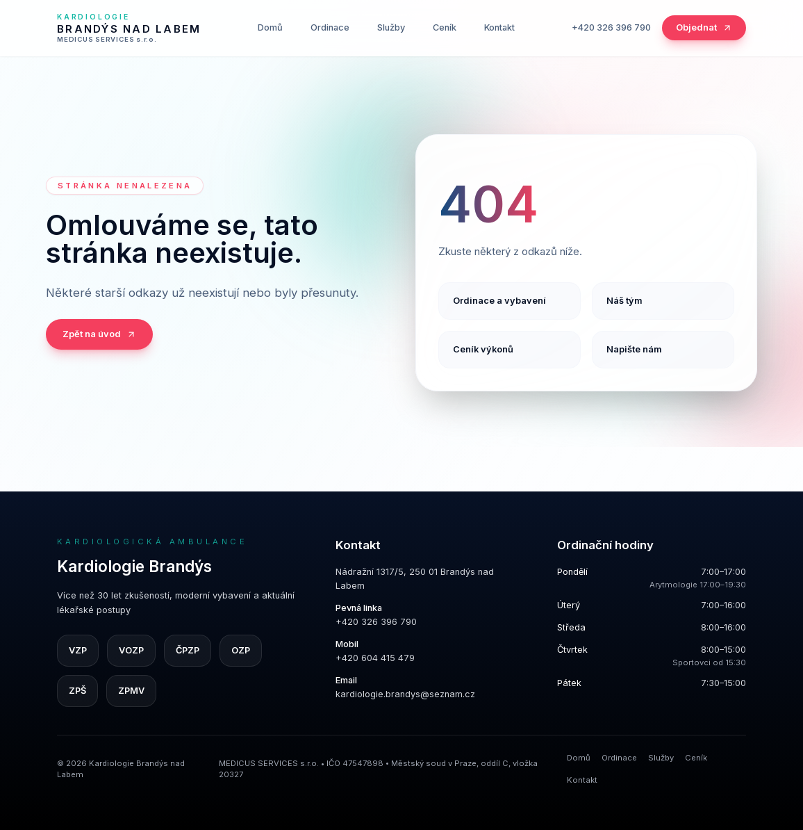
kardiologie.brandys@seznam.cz (405, 694)
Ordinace (330, 27)
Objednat (704, 27)
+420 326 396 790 (611, 27)
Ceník (444, 27)
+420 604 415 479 (375, 658)
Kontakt (499, 27)
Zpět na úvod (99, 334)
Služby (391, 27)
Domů (270, 27)
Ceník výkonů (483, 349)
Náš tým (624, 300)
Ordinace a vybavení (499, 300)
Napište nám (634, 349)
